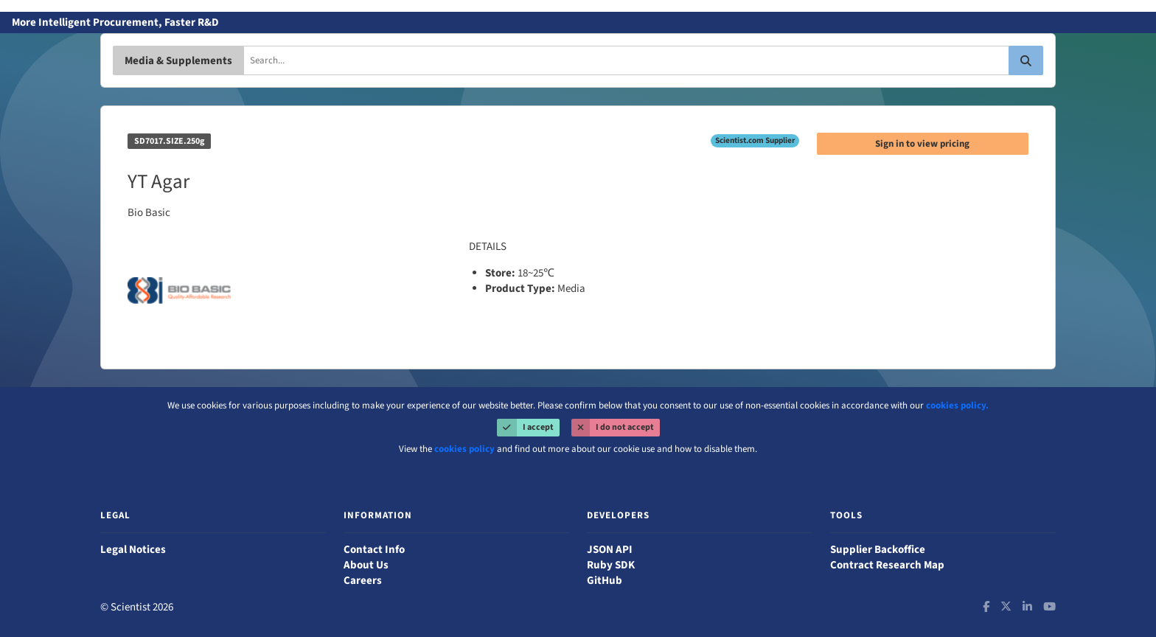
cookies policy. (957, 405)
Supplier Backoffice (877, 549)
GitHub (604, 580)
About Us (366, 565)
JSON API (610, 549)
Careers (363, 580)
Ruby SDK (611, 565)
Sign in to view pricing (922, 143)
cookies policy (464, 449)
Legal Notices (133, 549)
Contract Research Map (887, 565)
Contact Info (374, 549)
